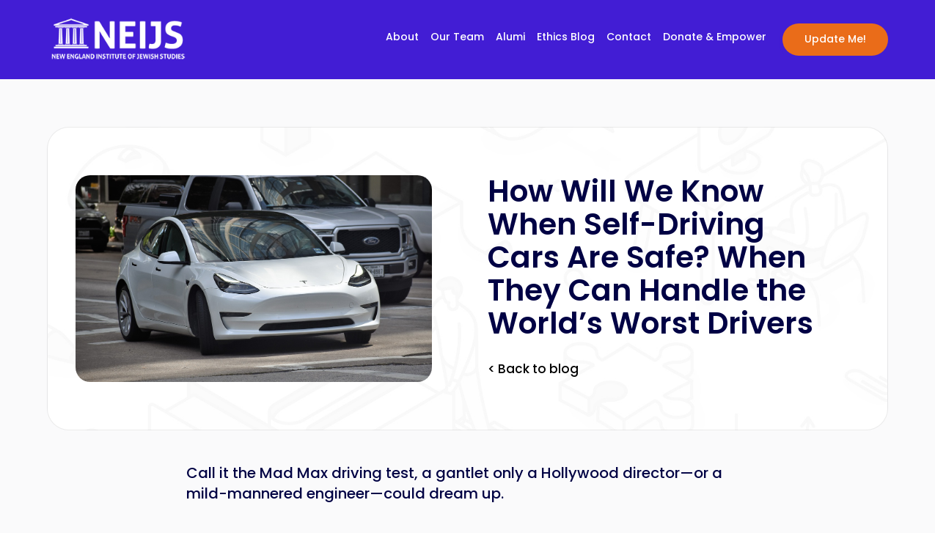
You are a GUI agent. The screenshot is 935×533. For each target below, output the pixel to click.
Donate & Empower (714, 38)
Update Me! (835, 39)
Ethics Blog (566, 38)
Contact (628, 38)
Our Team (457, 38)
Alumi (510, 38)
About (402, 38)
